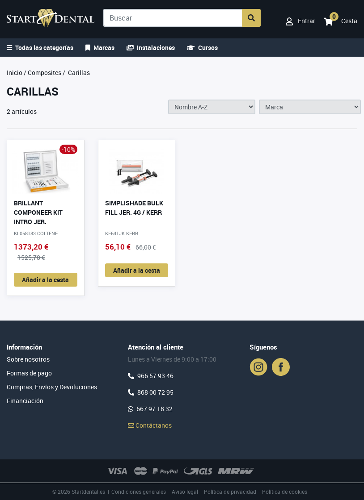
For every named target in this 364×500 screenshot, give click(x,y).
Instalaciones (151, 47)
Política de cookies (284, 491)
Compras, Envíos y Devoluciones (52, 387)
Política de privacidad (230, 491)
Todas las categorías (40, 47)
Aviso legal (185, 491)
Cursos (202, 47)
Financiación (25, 400)
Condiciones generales (138, 491)
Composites (44, 72)
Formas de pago (29, 373)
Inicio (14, 72)
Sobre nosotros (28, 359)
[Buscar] (173, 18)
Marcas (99, 47)
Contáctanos (150, 425)
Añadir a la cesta (45, 279)
